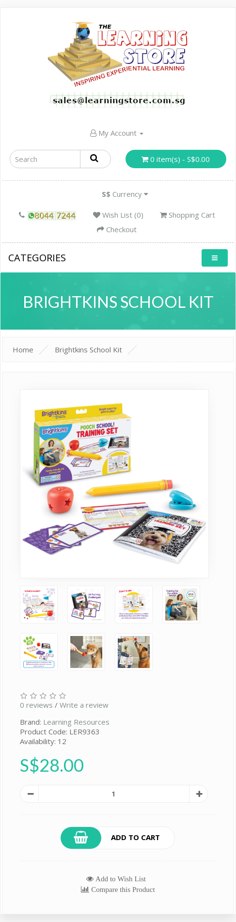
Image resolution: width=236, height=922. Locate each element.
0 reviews (36, 705)
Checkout (117, 229)
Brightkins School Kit (88, 349)
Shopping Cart (187, 215)
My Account (116, 133)
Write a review (84, 705)
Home (23, 349)
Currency (125, 194)
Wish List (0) (118, 215)
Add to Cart (110, 838)
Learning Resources (76, 722)
